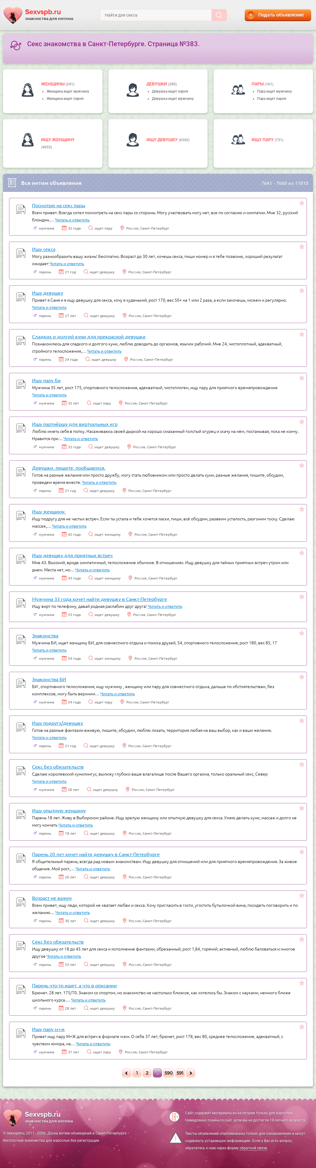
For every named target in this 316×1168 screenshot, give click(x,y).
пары (258, 83)
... (157, 1073)
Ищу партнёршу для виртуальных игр (75, 424)
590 (169, 1073)
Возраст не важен (52, 898)
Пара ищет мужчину (274, 91)
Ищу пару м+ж (48, 1029)
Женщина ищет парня (65, 99)
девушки (157, 83)
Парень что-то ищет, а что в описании (74, 985)
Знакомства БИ (49, 679)
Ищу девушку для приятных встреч (72, 555)
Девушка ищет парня (170, 91)
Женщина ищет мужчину (68, 91)
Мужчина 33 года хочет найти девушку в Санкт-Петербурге (99, 599)
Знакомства (45, 635)
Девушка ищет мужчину (173, 99)
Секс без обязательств (58, 766)
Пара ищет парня (271, 99)
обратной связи (253, 1148)
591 (180, 1073)
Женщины (53, 83)
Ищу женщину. (49, 511)
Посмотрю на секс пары (58, 205)
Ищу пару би (46, 380)
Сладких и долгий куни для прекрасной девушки (89, 336)
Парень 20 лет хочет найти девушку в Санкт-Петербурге (96, 854)
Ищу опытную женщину (59, 810)
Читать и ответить (72, 219)
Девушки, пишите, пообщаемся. (68, 468)
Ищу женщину (58, 139)
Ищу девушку (163, 139)
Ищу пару (263, 139)
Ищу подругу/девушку (57, 723)
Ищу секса (43, 249)
